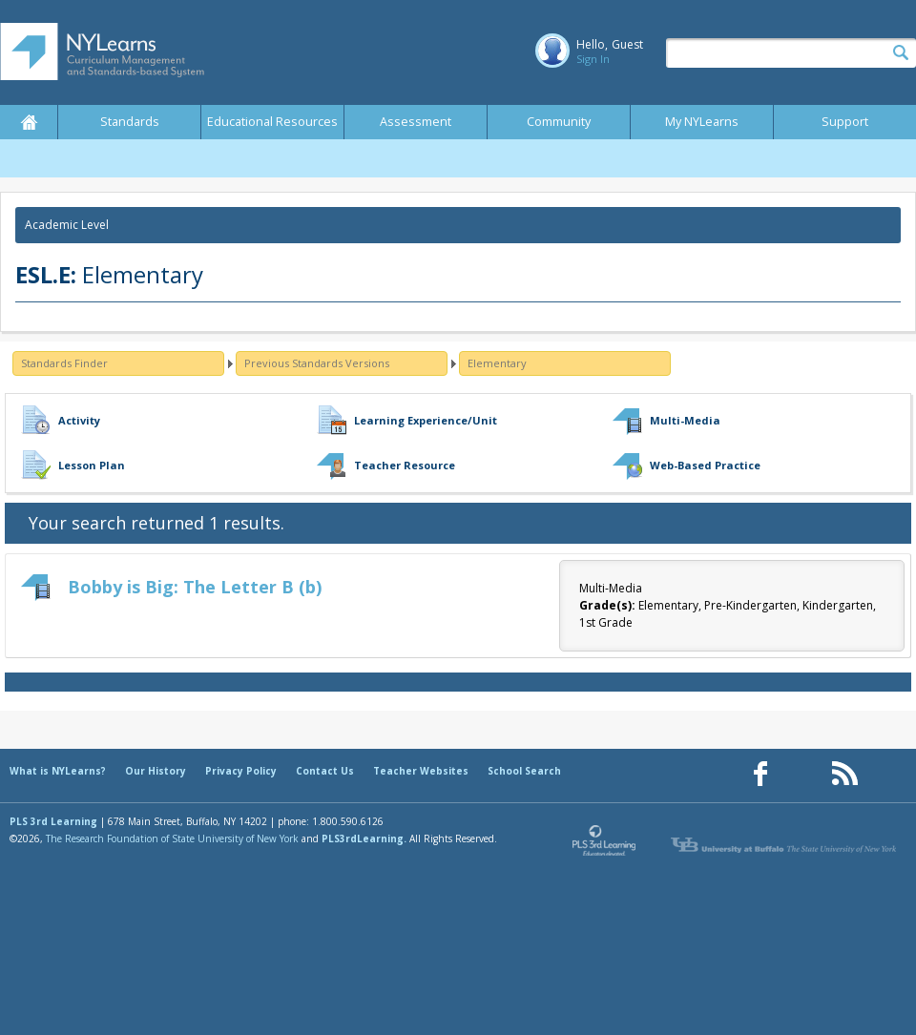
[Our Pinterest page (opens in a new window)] (802, 774)
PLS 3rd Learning (53, 821)
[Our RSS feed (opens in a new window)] (844, 774)
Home (28, 122)
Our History (155, 770)
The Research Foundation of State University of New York (172, 838)
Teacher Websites (420, 770)
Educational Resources (272, 122)
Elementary (497, 363)
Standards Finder (64, 363)
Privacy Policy (241, 770)
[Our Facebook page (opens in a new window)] (760, 774)
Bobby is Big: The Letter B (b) (195, 586)
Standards (129, 122)
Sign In (593, 59)
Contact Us (325, 770)
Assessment (415, 122)
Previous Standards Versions (316, 363)
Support (845, 122)
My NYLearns (702, 122)
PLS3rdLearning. (364, 838)
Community (559, 122)
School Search (524, 770)
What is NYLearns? (58, 770)
